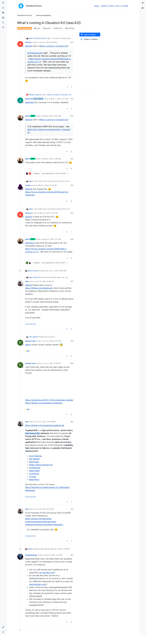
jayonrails (29, 99)
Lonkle (27, 185)
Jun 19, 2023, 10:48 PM (45, 281)
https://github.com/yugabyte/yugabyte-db (44, 425)
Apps (96, 6)
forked (35, 271)
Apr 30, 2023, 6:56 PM (48, 42)
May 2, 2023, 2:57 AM (59, 99)
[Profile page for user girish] (20, 118)
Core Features (35, 456)
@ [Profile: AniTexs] (29, 102)
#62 (72, 555)
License (32, 476)
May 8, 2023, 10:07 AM (52, 116)
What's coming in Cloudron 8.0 (53, 46)
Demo (111, 6)
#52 (72, 116)
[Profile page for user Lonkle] (20, 187)
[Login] (143, 3)
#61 (72, 509)
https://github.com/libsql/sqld (39, 288)
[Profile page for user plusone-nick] (20, 343)
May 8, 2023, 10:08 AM (52, 159)
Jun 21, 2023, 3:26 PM (52, 363)
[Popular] (3, 18)
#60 (72, 422)
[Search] (3, 28)
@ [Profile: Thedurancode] (40, 38)
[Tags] (3, 13)
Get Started (34, 459)
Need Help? (34, 470)
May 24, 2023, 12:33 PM (47, 185)
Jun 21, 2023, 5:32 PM (44, 422)
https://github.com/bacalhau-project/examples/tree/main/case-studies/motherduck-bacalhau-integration (44, 521)
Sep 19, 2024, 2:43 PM (53, 555)
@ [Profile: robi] (28, 344)
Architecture (34, 467)
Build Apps (34, 462)
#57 (72, 281)
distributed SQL (32, 433)
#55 (72, 213)
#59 (72, 363)
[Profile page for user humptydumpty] (20, 557)
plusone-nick (30, 341)
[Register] (143, 8)
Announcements (24, 28)
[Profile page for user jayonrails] (20, 100)
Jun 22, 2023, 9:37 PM (44, 509)
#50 (72, 42)
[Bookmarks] (3, 23)
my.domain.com (46, 572)
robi (26, 281)
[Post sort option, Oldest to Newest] (89, 39)
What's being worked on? (41, 464)
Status (104, 6)
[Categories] (3, 3)
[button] (3, 627)
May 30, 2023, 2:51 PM (52, 239)
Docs (118, 6)
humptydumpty (31, 555)
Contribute (34, 473)
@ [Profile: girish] (28, 46)
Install (125, 6)
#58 (72, 341)
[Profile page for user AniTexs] (20, 44)
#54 (72, 185)
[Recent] (3, 8)
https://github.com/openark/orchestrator (44, 403)
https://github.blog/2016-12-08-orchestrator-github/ (49, 400)
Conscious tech (30, 324)
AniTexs (28, 42)
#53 (72, 159)
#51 (72, 99)
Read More (34, 479)
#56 (72, 239)
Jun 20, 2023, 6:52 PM (52, 341)
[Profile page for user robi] (20, 283)
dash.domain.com (37, 584)
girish (31, 38)
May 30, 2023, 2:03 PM (48, 213)
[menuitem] (143, 3)
